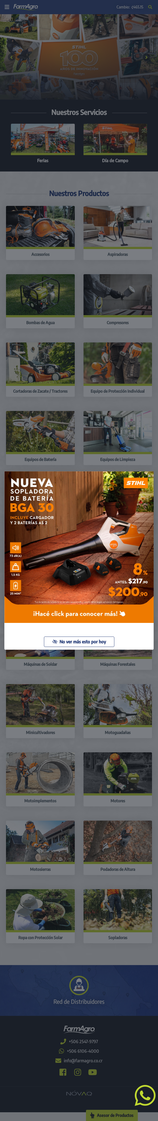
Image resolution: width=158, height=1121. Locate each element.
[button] (143, 1095)
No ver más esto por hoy (79, 641)
